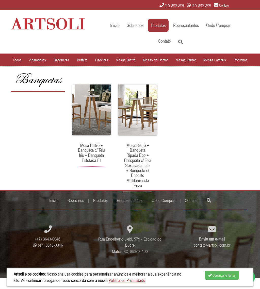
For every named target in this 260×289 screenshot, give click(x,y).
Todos (17, 60)
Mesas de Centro (155, 60)
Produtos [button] (158, 25)
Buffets (82, 60)
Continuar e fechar (222, 275)
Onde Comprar (218, 25)
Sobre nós (135, 25)
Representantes (186, 25)
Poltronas (241, 60)
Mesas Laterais (214, 60)
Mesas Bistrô (125, 60)
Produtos (100, 200)
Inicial (114, 25)
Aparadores (37, 60)
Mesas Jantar (186, 60)
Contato (164, 41)
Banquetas (61, 60)
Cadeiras (101, 60)
